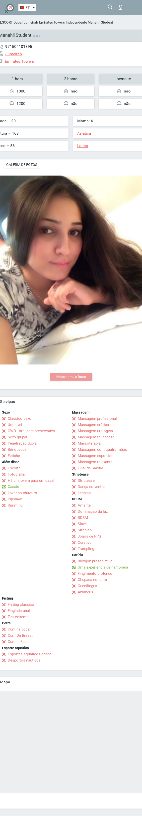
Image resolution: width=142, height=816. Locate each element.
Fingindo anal (19, 610)
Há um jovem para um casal (31, 480)
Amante (84, 505)
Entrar (120, 7)
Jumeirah (30, 22)
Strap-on (85, 530)
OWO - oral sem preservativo (31, 431)
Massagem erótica (93, 425)
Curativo (85, 542)
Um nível (15, 425)
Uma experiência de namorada (103, 567)
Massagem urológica (95, 431)
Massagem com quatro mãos (102, 449)
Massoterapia (89, 443)
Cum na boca (19, 629)
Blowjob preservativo (95, 561)
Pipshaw (15, 499)
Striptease (86, 480)
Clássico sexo (19, 418)
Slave (82, 524)
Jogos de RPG (89, 536)
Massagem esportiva (95, 455)
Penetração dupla (22, 443)
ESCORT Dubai (11, 22)
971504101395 (18, 46)
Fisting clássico (21, 604)
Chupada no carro (92, 579)
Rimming (15, 505)
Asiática (84, 133)
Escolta (14, 468)
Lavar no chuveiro (22, 493)
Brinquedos (17, 449)
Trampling (86, 548)
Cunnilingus (87, 586)
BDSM (83, 517)
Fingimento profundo (95, 573)
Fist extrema (18, 617)
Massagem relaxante (95, 462)
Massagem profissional (97, 418)
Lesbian (84, 493)
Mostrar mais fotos (71, 377)
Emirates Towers (52, 22)
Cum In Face (18, 641)
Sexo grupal (17, 437)
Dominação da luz (93, 511)
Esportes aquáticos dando (30, 654)
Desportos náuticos (24, 660)
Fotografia (16, 474)
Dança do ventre (91, 486)
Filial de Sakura (90, 468)
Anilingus (85, 592)
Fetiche (14, 455)
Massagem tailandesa (96, 437)
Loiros (82, 146)
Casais (13, 486)
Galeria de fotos (21, 165)
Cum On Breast (20, 635)
